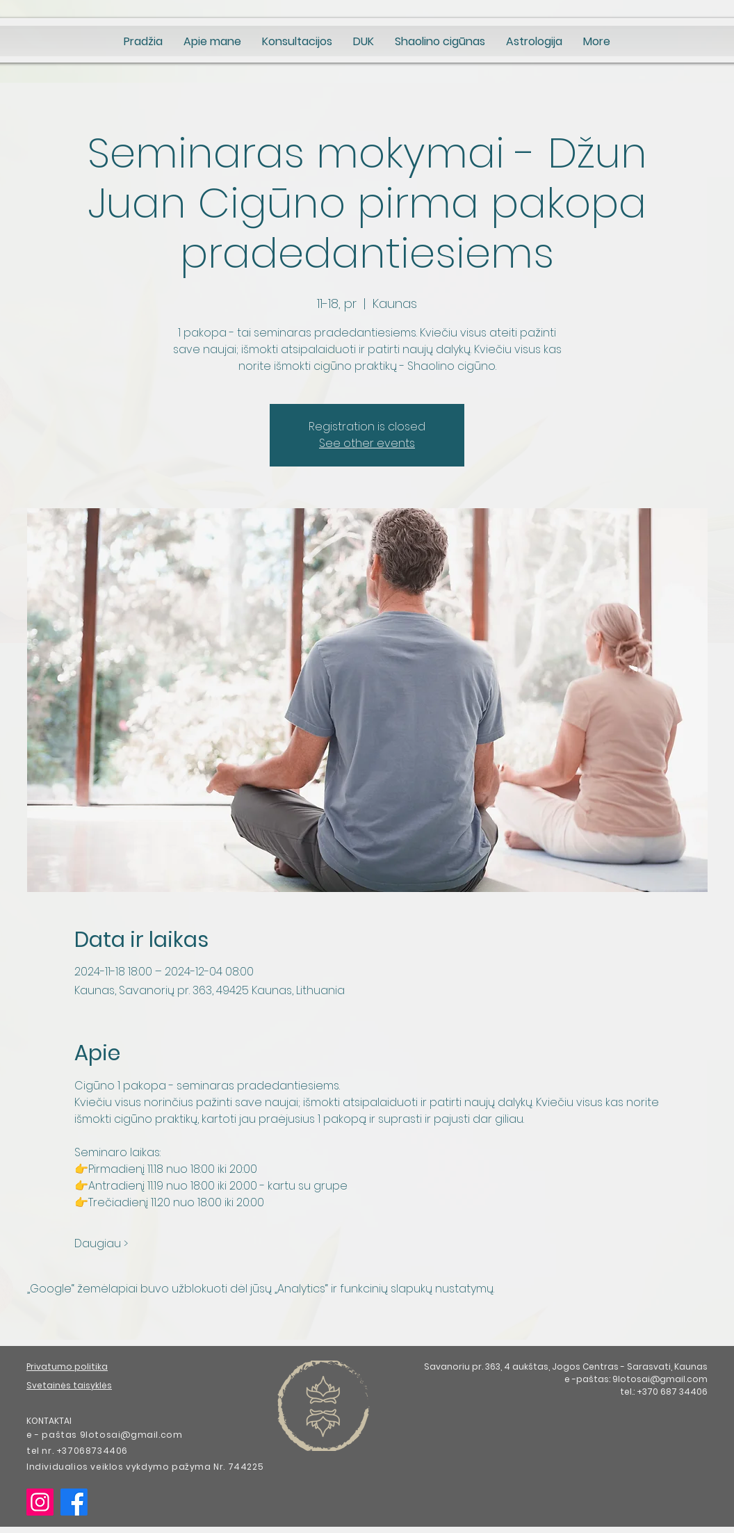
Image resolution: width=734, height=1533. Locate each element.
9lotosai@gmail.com (660, 1379)
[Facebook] (74, 1502)
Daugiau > (101, 1243)
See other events (367, 443)
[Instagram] (40, 1502)
